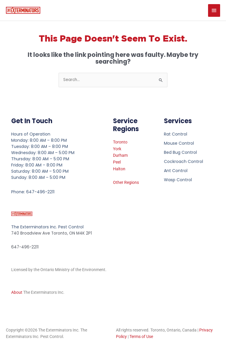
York (117, 148)
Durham (120, 155)
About (16, 292)
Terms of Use (141, 336)
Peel (117, 162)
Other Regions (126, 182)
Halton (119, 168)
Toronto (120, 142)
